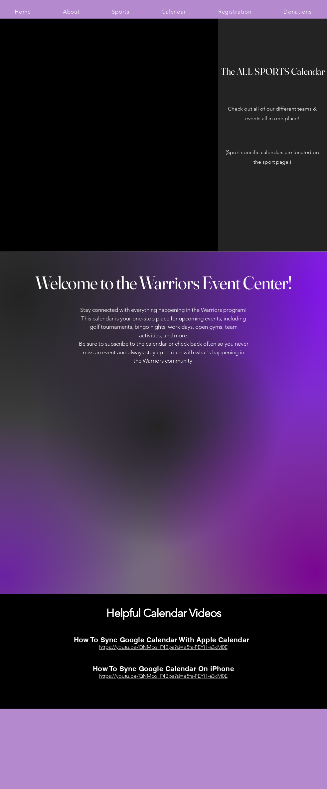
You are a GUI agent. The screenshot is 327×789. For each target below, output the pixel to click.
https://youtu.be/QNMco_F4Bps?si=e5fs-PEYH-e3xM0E (163, 647)
